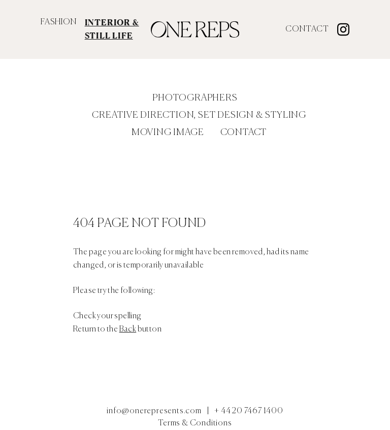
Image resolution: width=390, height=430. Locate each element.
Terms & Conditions (195, 423)
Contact (307, 29)
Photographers (194, 98)
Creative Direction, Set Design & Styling (199, 115)
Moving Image (168, 132)
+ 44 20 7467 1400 (248, 411)
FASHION (59, 22)
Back (128, 329)
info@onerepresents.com (154, 411)
